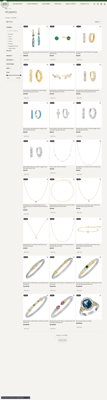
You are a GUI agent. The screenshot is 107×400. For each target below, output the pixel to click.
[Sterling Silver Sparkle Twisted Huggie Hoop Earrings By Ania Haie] (89, 133)
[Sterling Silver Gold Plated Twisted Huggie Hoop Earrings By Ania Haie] (36, 94)
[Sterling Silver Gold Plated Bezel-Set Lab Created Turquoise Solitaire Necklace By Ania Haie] (36, 210)
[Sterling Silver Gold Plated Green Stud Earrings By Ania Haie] (62, 56)
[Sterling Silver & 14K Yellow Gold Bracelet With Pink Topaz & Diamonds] (62, 310)
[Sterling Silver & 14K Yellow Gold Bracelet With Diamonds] (36, 272)
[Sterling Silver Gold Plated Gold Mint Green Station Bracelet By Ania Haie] (89, 249)
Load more (62, 344)
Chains (10, 40)
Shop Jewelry (35, 5)
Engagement (21, 5)
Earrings (10, 47)
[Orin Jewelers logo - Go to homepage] (7, 6)
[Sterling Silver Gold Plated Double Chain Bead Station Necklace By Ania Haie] (62, 209)
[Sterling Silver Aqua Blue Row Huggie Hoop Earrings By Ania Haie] (36, 133)
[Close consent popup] (28, 397)
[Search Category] (13, 34)
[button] (94, 5)
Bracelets (10, 38)
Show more (8, 54)
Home (6, 12)
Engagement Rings (13, 49)
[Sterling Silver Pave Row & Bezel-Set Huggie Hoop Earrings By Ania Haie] (62, 133)
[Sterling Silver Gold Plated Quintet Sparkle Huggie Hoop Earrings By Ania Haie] (89, 94)
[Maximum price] (17, 81)
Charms (10, 42)
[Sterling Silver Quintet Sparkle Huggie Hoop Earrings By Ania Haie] (36, 171)
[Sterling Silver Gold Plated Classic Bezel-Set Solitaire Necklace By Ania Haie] (89, 209)
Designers (49, 5)
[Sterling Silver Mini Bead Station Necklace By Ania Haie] (89, 171)
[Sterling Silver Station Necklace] (62, 170)
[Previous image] (52, 41)
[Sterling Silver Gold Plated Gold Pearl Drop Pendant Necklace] (36, 234)
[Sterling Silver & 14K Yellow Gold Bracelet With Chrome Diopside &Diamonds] (89, 272)
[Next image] (73, 41)
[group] (62, 41)
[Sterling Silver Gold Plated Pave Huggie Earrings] (89, 56)
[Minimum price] (10, 81)
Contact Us (85, 5)
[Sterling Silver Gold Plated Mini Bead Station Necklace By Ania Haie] (62, 249)
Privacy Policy (20, 397)
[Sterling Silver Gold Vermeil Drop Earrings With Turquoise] (36, 41)
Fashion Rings (11, 52)
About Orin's (72, 5)
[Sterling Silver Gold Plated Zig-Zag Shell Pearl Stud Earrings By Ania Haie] (62, 80)
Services (60, 5)
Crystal (10, 45)
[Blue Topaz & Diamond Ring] (89, 325)
